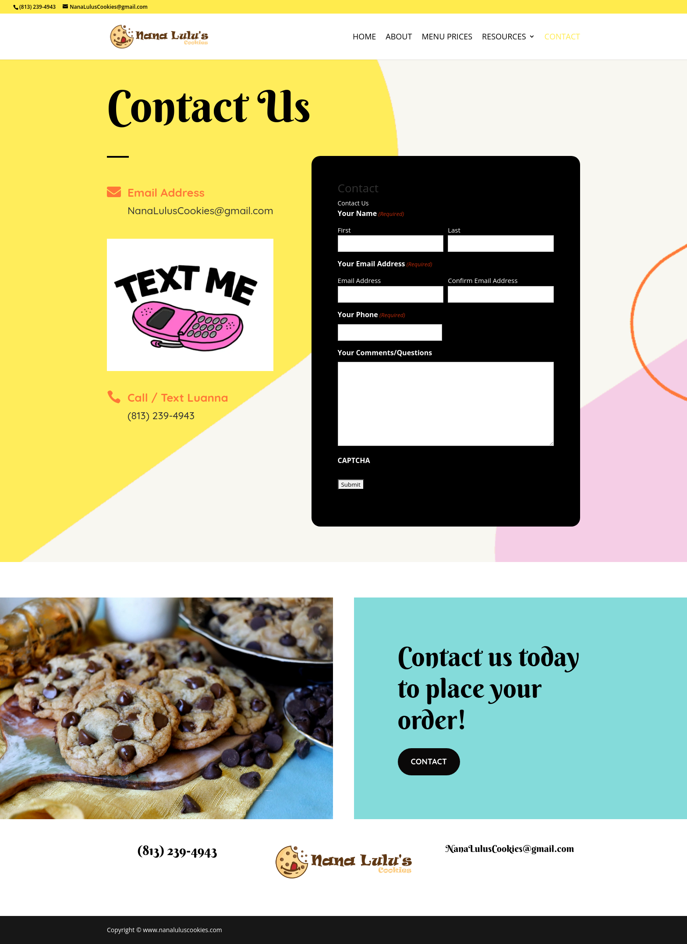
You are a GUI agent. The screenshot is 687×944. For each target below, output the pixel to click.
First (344, 230)
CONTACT (429, 762)
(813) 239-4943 (161, 415)
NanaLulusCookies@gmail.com (200, 210)
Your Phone (371, 315)
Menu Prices (446, 37)
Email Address (359, 280)
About (399, 37)
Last (454, 230)
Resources (504, 37)
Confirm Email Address (482, 280)
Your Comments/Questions (385, 352)
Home (364, 37)
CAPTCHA (354, 460)
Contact (562, 37)
